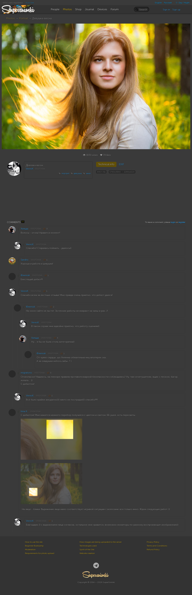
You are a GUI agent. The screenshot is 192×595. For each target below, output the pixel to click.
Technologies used (88, 546)
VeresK (29, 168)
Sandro (24, 259)
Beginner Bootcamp (34, 546)
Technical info (106, 164)
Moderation (30, 549)
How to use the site (33, 542)
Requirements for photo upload (39, 553)
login (173, 222)
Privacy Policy (153, 542)
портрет (65, 173)
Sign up (176, 9)
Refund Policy (153, 549)
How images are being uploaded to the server (101, 542)
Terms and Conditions (157, 546)
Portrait (23, 18)
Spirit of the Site (87, 549)
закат (88, 173)
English (158, 3)
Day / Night (181, 3)
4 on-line (30, 3)
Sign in (166, 9)
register (181, 222)
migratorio (26, 372)
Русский (168, 3)
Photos (10, 18)
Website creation (87, 553)
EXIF (121, 164)
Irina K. (24, 411)
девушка (78, 173)
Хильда (24, 228)
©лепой (25, 275)
